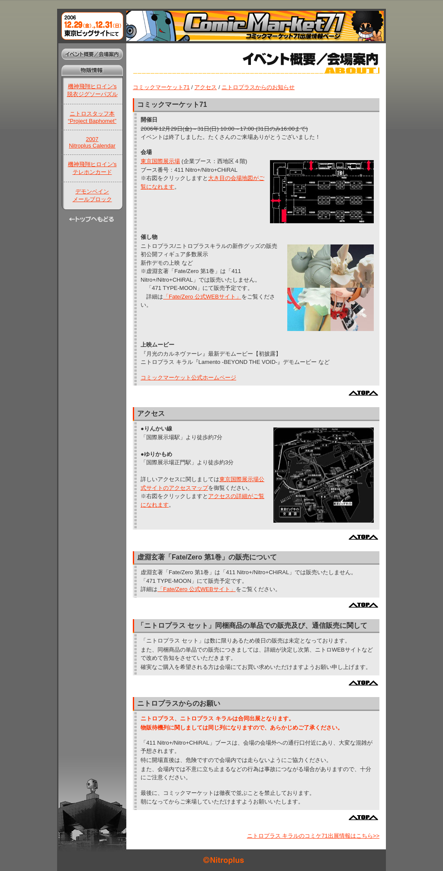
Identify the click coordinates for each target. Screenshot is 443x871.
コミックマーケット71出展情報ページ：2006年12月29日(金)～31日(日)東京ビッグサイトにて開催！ (221, 26)
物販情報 (91, 70)
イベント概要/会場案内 (91, 54)
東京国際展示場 (160, 161)
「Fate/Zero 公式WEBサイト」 (202, 296)
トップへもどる (91, 220)
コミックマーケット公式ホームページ (188, 377)
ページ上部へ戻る (363, 393)
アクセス (205, 87)
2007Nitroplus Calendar (92, 142)
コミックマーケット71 (161, 87)
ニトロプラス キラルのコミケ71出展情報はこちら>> (313, 835)
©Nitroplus (221, 860)
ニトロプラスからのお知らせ (258, 87)
